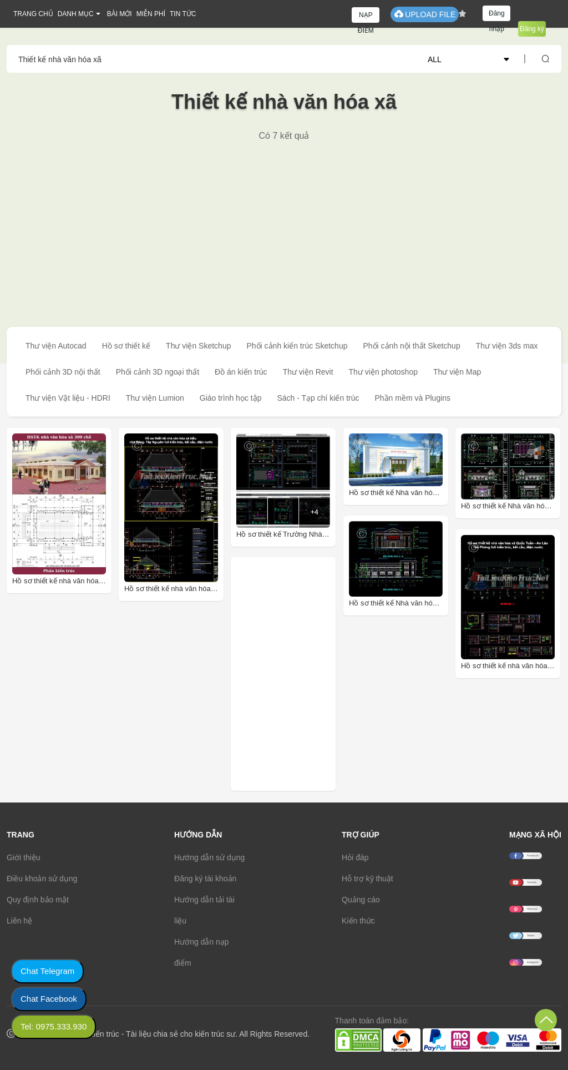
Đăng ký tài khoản (205, 878)
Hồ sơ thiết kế (126, 345)
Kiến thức (358, 920)
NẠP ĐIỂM (366, 17)
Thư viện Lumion (155, 397)
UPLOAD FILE (424, 14)
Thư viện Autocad (56, 345)
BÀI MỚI (119, 14)
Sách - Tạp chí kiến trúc (318, 397)
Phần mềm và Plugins (412, 397)
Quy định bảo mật (38, 899)
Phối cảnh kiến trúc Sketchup (296, 345)
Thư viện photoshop (383, 371)
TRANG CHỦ (33, 14)
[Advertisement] (284, 224)
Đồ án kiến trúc (241, 371)
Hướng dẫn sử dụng (209, 857)
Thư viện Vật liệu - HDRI (68, 397)
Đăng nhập (497, 15)
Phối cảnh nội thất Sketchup (411, 345)
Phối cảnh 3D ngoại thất (157, 371)
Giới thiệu (23, 857)
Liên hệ (19, 920)
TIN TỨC (183, 14)
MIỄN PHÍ (150, 14)
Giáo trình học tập (231, 397)
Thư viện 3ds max (507, 345)
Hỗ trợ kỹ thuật (367, 878)
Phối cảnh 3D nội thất (63, 371)
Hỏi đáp (355, 857)
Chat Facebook (49, 998)
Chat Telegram (47, 971)
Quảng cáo (361, 899)
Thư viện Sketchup (198, 345)
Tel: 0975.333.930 (54, 1026)
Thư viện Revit (308, 371)
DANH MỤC (76, 14)
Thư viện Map (457, 371)
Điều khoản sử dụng (42, 878)
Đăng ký (532, 29)
